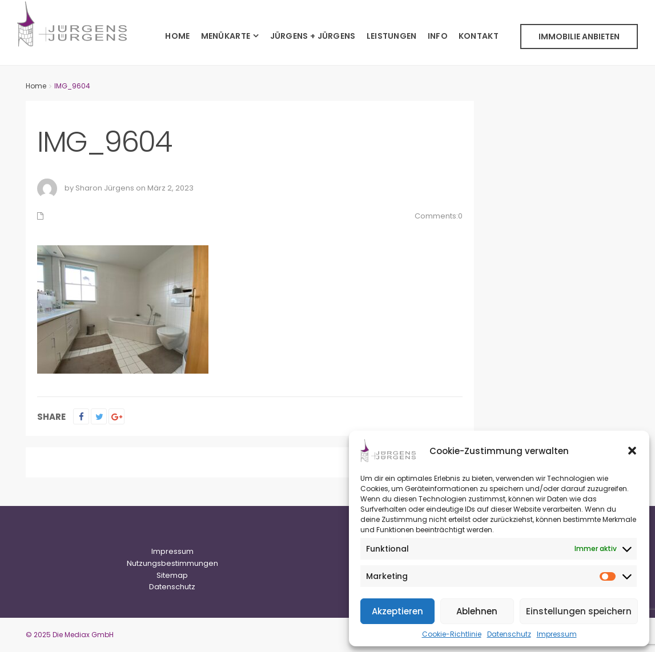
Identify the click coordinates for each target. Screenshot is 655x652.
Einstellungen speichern (579, 611)
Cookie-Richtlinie (451, 634)
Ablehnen (476, 611)
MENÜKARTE (226, 36)
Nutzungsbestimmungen (172, 563)
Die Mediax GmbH (83, 634)
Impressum (557, 634)
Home (36, 86)
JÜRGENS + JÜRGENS (313, 36)
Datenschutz (509, 634)
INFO (438, 36)
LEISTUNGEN (392, 36)
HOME (177, 36)
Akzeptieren (397, 611)
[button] (632, 450)
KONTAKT (479, 36)
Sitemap (172, 575)
